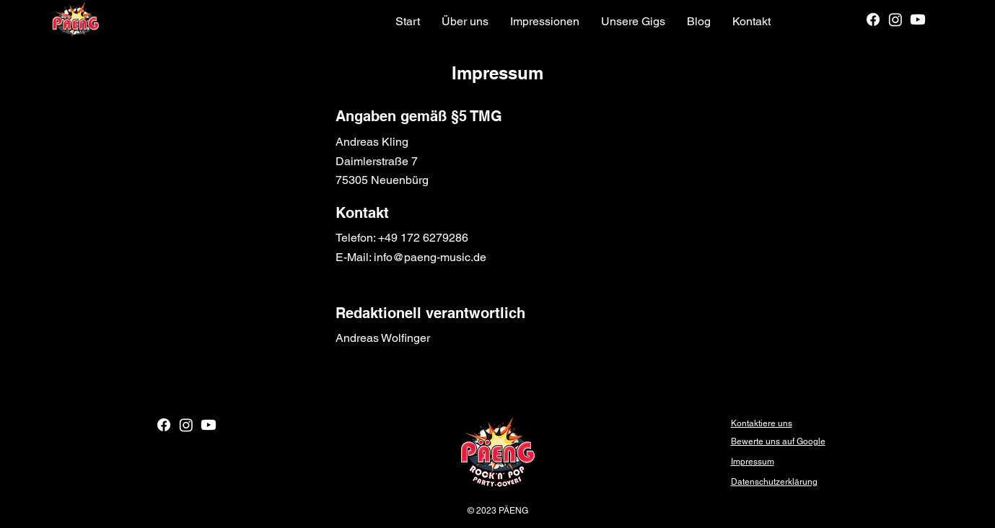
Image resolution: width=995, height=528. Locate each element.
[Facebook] (873, 19)
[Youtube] (917, 19)
